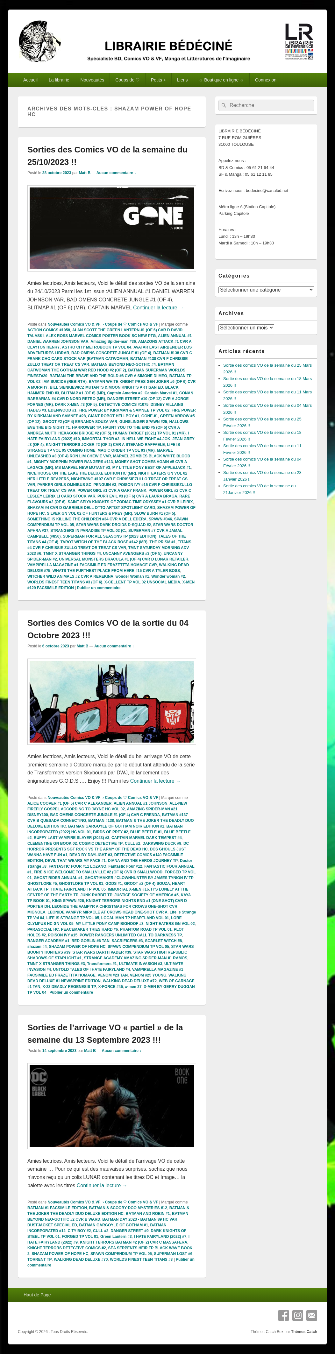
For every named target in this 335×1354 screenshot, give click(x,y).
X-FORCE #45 (110, 986)
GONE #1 (149, 416)
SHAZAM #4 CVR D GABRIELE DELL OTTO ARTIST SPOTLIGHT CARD (91, 507)
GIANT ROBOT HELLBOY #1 (113, 416)
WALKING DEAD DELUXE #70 (81, 1259)
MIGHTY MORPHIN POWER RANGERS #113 (73, 462)
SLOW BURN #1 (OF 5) (154, 513)
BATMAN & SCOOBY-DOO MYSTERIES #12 (128, 1208)
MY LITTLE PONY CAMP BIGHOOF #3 (109, 923)
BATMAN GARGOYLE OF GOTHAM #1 (113, 1225)
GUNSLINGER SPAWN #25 (143, 422)
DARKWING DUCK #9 (161, 843)
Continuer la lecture (158, 307)
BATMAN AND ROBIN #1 (148, 1213)
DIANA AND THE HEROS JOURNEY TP (143, 860)
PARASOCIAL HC (43, 929)
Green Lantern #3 (116, 1236)
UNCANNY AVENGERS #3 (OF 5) (132, 553)
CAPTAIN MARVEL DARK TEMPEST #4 (146, 838)
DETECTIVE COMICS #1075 (123, 404)
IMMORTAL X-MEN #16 (128, 889)
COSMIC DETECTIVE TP (101, 843)
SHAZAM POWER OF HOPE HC (77, 946)
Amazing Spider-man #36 (113, 341)
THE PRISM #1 (163, 542)
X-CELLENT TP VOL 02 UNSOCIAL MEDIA (142, 582)
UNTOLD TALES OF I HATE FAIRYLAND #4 (91, 969)
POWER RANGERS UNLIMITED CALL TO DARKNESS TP (131, 935)
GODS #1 (113, 883)
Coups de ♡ (127, 79)
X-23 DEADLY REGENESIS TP (69, 986)
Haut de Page (37, 1294)
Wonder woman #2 (168, 576)
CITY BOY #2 (79, 1231)
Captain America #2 (124, 393)
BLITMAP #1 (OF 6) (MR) (83, 393)
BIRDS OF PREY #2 (110, 832)
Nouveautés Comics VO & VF (73, 324)
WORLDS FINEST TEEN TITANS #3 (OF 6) (64, 582)
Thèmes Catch (304, 1331)
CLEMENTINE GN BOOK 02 (52, 843)
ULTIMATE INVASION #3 (140, 964)
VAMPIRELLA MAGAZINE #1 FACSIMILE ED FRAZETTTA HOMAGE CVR (92, 565)
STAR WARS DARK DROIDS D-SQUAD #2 (113, 525)
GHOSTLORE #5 (42, 883)
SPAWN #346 (160, 519)
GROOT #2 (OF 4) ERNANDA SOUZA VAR (80, 422)
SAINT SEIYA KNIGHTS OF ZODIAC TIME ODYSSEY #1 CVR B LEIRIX (130, 502)
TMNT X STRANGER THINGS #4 (72, 553)
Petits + (158, 79)
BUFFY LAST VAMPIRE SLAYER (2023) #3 (71, 838)
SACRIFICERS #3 (127, 941)
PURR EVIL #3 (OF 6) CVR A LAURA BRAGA (137, 496)
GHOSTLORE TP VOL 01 (81, 883)
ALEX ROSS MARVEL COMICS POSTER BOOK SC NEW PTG (101, 336)
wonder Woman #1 (132, 576)
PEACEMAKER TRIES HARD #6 (89, 929)
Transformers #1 (102, 964)
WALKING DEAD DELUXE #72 (130, 981)
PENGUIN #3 (105, 485)
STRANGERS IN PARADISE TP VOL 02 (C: (88, 530)
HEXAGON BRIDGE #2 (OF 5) (85, 433)
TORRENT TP (39, 1259)
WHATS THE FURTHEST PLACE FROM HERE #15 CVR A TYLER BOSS (116, 570)
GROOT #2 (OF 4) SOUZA (147, 883)
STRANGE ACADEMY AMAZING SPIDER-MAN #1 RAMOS (135, 958)
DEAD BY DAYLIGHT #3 (90, 855)
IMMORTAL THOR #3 (100, 439)
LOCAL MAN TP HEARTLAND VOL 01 (135, 918)
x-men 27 (133, 986)
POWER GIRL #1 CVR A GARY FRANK (111, 490)
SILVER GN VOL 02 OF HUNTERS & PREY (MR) (89, 513)
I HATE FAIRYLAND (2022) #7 (160, 1236)
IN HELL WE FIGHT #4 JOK (146, 439)
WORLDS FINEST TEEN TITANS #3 (141, 1259)
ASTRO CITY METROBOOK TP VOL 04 (96, 347)
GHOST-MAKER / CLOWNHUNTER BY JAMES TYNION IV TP (139, 878)
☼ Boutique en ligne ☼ (221, 79)
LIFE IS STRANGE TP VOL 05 (72, 918)
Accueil (30, 79)
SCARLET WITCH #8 (163, 941)
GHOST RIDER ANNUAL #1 (58, 878)
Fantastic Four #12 (125, 866)
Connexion (265, 79)
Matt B (84, 173)
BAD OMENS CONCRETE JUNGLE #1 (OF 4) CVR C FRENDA (105, 815)
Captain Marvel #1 (161, 393)
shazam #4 (37, 946)
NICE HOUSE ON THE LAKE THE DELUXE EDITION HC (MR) (81, 473)
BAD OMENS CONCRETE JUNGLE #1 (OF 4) (111, 353)
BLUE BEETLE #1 (146, 832)
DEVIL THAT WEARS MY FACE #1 (75, 860)
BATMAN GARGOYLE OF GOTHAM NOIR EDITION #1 (116, 826)
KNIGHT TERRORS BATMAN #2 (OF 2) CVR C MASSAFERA (133, 1242)
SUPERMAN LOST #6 (173, 1254)
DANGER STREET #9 (129, 1231)
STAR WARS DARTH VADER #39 (102, 952)
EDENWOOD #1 (62, 410)
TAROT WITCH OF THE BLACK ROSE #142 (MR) (104, 542)
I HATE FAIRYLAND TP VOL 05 (78, 889)
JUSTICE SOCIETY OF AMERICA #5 (146, 895)
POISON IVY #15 (63, 935)
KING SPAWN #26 (68, 901)
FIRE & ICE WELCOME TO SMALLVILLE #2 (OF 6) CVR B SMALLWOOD (98, 872)
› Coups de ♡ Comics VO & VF (130, 324)
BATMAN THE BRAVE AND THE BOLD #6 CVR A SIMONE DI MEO (108, 376)
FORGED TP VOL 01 (80, 1236)
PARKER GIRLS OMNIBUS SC (64, 485)
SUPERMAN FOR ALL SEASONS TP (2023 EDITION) (109, 536)
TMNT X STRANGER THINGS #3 (56, 964)
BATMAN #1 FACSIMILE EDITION (57, 1208)
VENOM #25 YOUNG (148, 975)
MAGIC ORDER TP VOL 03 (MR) (126, 450)
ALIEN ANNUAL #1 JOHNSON (141, 803)
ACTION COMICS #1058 (48, 330)
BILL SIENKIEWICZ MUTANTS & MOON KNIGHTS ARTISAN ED (106, 387)
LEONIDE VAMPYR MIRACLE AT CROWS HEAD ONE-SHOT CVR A (107, 912)
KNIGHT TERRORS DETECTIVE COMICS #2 (66, 1248)
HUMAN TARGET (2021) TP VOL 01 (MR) (149, 433)
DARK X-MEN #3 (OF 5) (76, 404)
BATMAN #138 (101, 820)
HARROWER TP (86, 427)
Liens (182, 79)
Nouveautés (92, 79)
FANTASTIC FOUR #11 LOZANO (77, 866)
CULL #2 (132, 843)
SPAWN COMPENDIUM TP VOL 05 (138, 946)
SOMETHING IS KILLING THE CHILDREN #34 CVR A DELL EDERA (86, 519)
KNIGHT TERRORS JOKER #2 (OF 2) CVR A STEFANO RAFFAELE (105, 444)
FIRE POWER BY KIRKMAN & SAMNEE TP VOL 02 (124, 410)
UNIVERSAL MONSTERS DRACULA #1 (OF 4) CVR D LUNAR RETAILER (123, 559)
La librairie (59, 79)
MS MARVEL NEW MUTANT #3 (82, 467)
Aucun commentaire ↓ (116, 173)
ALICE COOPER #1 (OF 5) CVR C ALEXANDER (69, 803)
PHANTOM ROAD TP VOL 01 (146, 929)
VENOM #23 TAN (113, 975)
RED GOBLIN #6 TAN (91, 941)
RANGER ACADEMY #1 (48, 941)
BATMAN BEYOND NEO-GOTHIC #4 (123, 364)
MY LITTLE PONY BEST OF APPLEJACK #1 (151, 467)
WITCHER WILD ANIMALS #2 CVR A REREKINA (70, 576)
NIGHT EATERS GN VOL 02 (170, 923)
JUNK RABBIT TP (96, 895)
